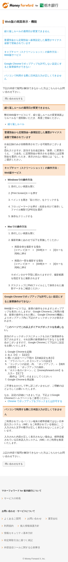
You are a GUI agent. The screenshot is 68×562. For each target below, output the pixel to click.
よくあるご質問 (12, 518)
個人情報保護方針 (29, 525)
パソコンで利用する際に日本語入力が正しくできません (33, 77)
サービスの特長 (12, 498)
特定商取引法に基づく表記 (18, 540)
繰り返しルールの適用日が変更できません (27, 31)
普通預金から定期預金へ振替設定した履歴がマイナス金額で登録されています (33, 41)
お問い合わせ (34, 518)
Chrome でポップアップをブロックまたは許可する (35, 401)
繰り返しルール (16, 124)
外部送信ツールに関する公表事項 (22, 547)
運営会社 (53, 518)
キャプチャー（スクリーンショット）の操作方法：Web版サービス (31, 53)
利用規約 (9, 525)
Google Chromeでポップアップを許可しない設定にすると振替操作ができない (33, 65)
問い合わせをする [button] (14, 98)
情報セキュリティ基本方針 (18, 533)
